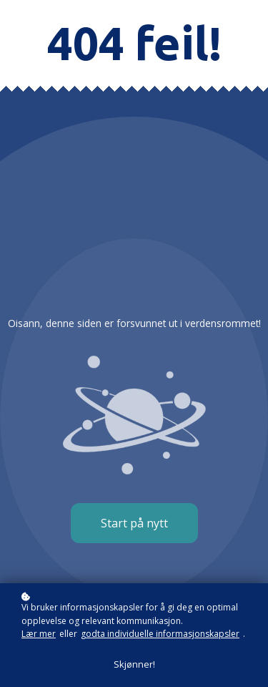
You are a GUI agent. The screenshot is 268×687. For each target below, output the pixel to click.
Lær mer (38, 634)
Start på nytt (134, 523)
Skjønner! (134, 664)
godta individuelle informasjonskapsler (160, 634)
